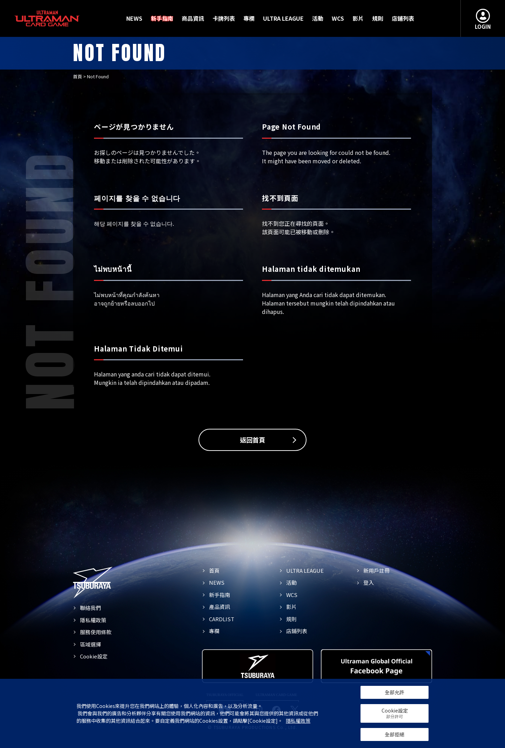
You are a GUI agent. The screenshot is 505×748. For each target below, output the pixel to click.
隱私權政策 (93, 620)
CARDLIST (221, 619)
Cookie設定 (94, 656)
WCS (338, 18)
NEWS (134, 18)
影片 (358, 18)
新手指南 (162, 18)
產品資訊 (219, 606)
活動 (317, 18)
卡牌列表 (224, 18)
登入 (368, 582)
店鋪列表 (403, 18)
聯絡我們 (90, 607)
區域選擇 (90, 644)
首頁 (77, 76)
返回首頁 (252, 439)
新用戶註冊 (376, 570)
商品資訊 (193, 18)
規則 (377, 18)
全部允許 (394, 692)
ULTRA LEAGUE (283, 18)
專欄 (249, 18)
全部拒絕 (394, 734)
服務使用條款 (96, 632)
